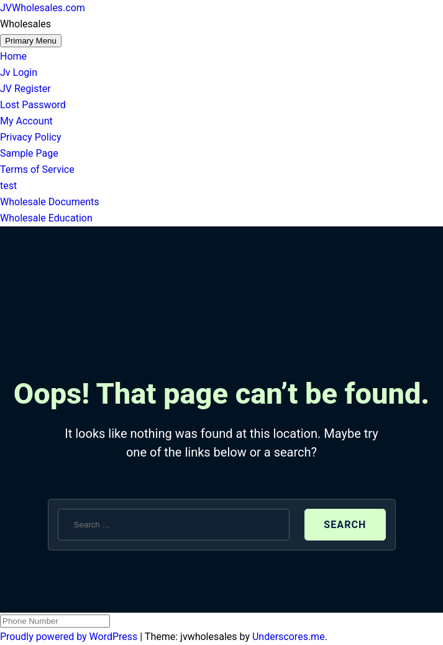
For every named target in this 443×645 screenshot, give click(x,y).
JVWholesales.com (42, 8)
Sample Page (29, 153)
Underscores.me (288, 637)
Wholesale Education (46, 218)
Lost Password (33, 105)
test (8, 186)
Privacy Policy (31, 137)
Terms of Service (37, 169)
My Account (26, 121)
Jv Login (18, 72)
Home (13, 56)
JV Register (25, 89)
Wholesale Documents (49, 202)
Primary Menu (31, 40)
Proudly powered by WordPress (70, 637)
